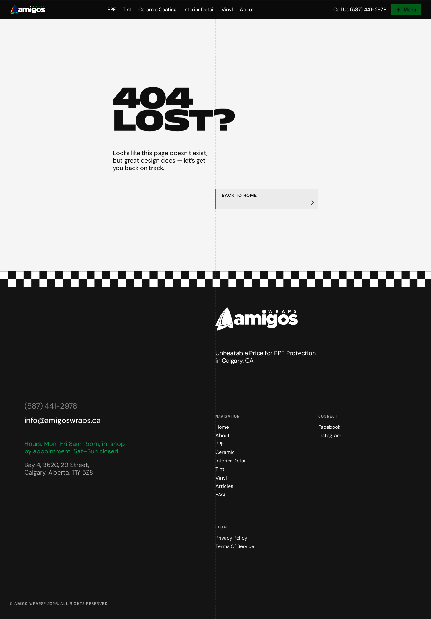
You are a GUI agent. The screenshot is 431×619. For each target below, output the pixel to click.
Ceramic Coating (157, 10)
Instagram (329, 435)
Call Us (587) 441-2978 (359, 10)
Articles (224, 486)
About (247, 10)
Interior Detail (199, 10)
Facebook (329, 427)
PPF (111, 10)
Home (222, 427)
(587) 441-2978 (50, 406)
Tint (127, 10)
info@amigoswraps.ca (62, 420)
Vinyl (227, 10)
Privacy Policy (231, 538)
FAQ (220, 494)
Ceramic (225, 452)
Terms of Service (234, 546)
